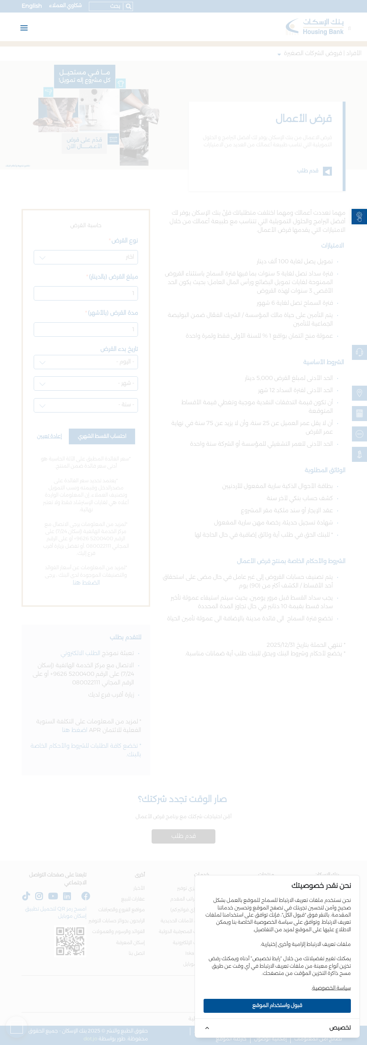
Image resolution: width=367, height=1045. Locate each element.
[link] (359, 216)
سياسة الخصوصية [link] (331, 988)
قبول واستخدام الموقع (277, 1005)
